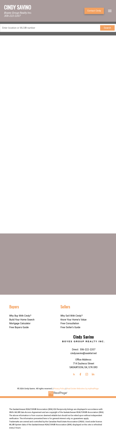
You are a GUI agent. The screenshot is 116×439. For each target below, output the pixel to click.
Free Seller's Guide (70, 327)
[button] (94, 11)
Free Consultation (69, 323)
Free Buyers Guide (19, 327)
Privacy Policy (59, 388)
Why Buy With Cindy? (20, 315)
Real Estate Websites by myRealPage (83, 388)
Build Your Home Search (21, 319)
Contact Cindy (94, 11)
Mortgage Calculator (20, 323)
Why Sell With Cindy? (71, 315)
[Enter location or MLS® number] (51, 28)
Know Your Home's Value (73, 319)
